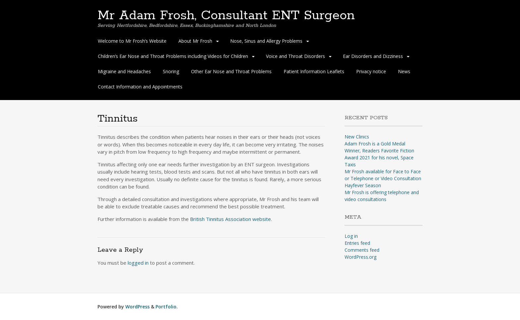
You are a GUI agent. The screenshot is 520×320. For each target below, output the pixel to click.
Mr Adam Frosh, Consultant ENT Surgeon (226, 15)
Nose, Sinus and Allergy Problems (266, 41)
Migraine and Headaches (124, 71)
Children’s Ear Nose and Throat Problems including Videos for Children (173, 56)
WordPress (137, 306)
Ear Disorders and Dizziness (373, 56)
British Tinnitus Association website (230, 219)
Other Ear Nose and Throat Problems (231, 71)
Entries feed (357, 243)
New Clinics (357, 136)
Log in (351, 236)
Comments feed (362, 250)
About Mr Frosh (195, 41)
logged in (138, 262)
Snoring (171, 71)
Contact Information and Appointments (140, 86)
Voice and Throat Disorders (295, 56)
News (404, 71)
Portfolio (166, 306)
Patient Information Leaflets (314, 71)
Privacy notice (371, 71)
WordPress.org (360, 257)
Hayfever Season (363, 185)
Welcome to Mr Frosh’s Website (132, 41)
